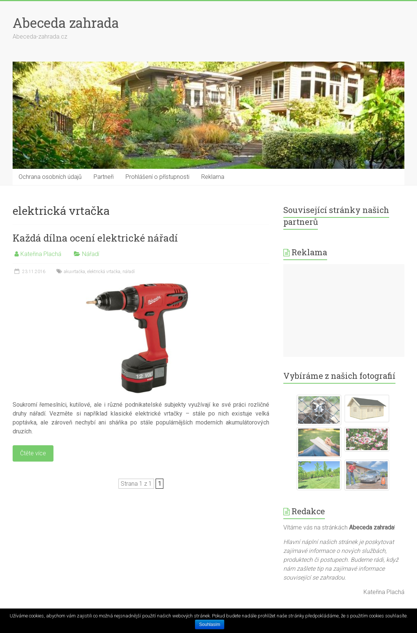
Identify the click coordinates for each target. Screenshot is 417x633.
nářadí (129, 271)
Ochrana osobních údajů (50, 176)
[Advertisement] (343, 310)
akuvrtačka (74, 271)
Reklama (212, 176)
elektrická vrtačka (103, 271)
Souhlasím (209, 624)
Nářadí (90, 254)
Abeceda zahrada (66, 23)
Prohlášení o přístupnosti (157, 176)
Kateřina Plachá (40, 254)
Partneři (104, 176)
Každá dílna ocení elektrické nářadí (95, 238)
